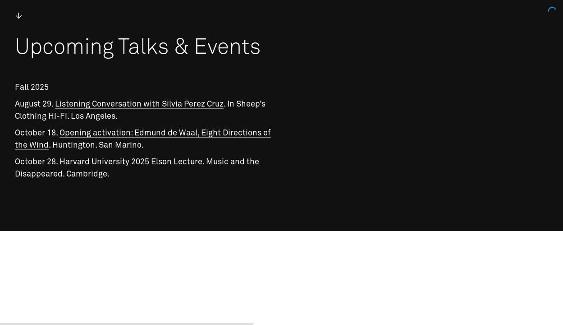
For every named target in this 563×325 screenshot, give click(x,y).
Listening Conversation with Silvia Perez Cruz (139, 104)
